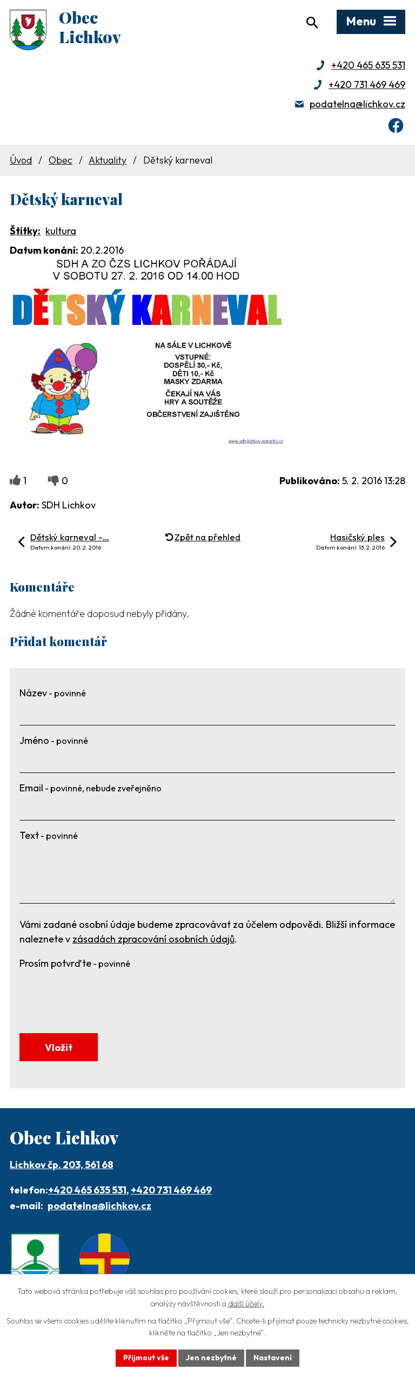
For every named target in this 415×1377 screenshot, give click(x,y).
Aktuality (107, 160)
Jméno (53, 740)
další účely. (246, 1303)
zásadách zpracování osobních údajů (153, 939)
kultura (60, 231)
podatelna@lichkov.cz (357, 104)
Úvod (21, 160)
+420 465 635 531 (368, 65)
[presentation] (101, 995)
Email (90, 788)
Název (52, 693)
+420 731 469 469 (367, 84)
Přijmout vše (146, 1357)
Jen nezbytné (211, 1357)
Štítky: (25, 231)
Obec (60, 160)
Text (48, 835)
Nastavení (272, 1357)
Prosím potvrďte (74, 963)
